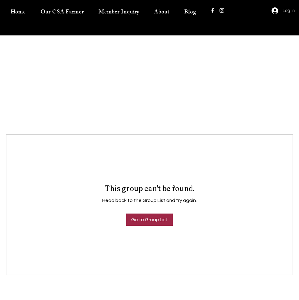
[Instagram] (222, 10)
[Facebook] (213, 10)
